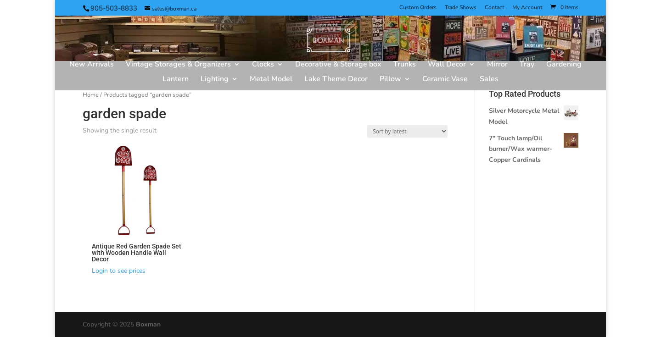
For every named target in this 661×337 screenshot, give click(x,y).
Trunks (404, 65)
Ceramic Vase (445, 80)
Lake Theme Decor (336, 80)
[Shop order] (407, 131)
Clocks (263, 65)
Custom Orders (418, 8)
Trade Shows (460, 8)
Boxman (148, 324)
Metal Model (271, 80)
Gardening (564, 65)
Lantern (175, 80)
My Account (527, 8)
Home (91, 95)
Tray (527, 65)
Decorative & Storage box (338, 65)
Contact (494, 8)
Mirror (497, 65)
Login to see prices (119, 270)
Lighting (215, 80)
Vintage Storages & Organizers (178, 65)
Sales (489, 80)
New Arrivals (91, 65)
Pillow (390, 80)
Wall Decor (447, 65)
